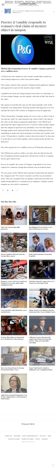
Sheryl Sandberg (19, 1)
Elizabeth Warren (30, 1)
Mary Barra (18, 2)
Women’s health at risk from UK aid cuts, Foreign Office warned (13, 255)
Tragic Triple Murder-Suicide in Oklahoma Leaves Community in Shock (40, 369)
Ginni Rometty (27, 2)
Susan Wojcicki (9, 2)
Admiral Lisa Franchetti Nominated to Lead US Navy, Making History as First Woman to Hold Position (14, 397)
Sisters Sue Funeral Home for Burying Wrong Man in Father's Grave (12, 369)
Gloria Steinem (23, 4)
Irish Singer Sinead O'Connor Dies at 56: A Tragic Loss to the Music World (42, 282)
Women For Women (27, 439)
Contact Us (8, 436)
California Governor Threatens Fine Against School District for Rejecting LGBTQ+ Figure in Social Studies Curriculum (40, 340)
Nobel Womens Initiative (30, 436)
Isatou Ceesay (33, 4)
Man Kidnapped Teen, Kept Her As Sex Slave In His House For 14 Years (40, 228)
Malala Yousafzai (37, 2)
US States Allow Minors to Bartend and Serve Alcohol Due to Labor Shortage (12, 338)
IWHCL (49, 436)
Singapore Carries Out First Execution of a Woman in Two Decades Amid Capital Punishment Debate (14, 283)
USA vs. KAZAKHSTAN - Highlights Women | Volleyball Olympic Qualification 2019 (28, 11)
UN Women (17, 436)
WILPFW (37, 439)
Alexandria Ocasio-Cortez (43, 1)
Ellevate (43, 436)
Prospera (45, 439)
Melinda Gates (9, 1)
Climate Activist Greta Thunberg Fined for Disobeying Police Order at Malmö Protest (42, 311)
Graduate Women (14, 439)
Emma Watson (47, 2)
